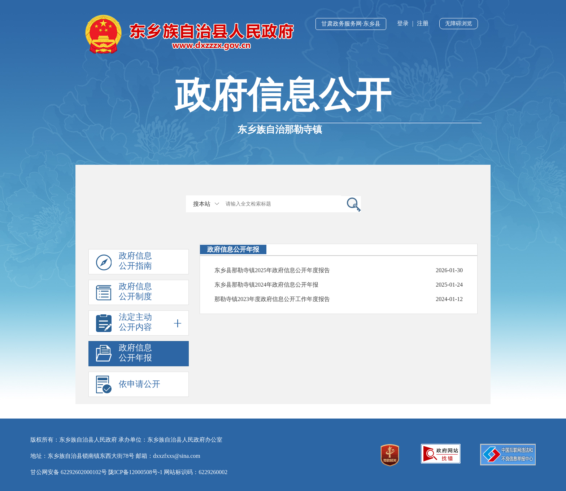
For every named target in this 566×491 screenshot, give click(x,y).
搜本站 (201, 204)
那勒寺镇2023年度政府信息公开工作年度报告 (272, 299)
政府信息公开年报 (135, 352)
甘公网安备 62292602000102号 (68, 472)
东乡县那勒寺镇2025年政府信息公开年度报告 (272, 270)
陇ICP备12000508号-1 (135, 472)
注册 (422, 23)
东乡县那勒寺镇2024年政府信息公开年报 (266, 285)
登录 (403, 23)
